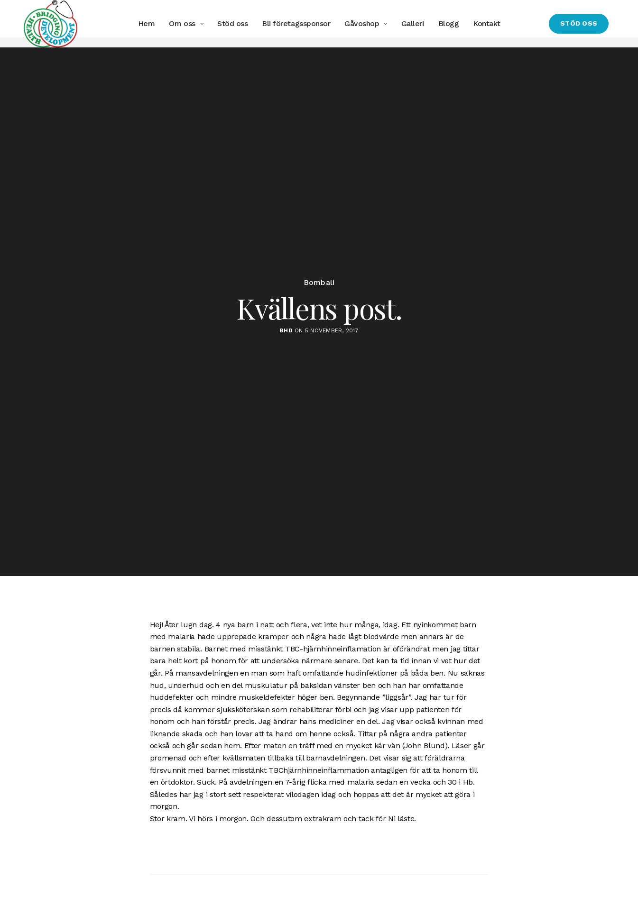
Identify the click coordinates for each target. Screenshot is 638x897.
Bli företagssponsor (296, 23)
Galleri (412, 23)
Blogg (448, 23)
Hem (146, 23)
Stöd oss (232, 23)
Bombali (319, 292)
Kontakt (486, 23)
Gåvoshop (361, 23)
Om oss (182, 23)
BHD (286, 340)
